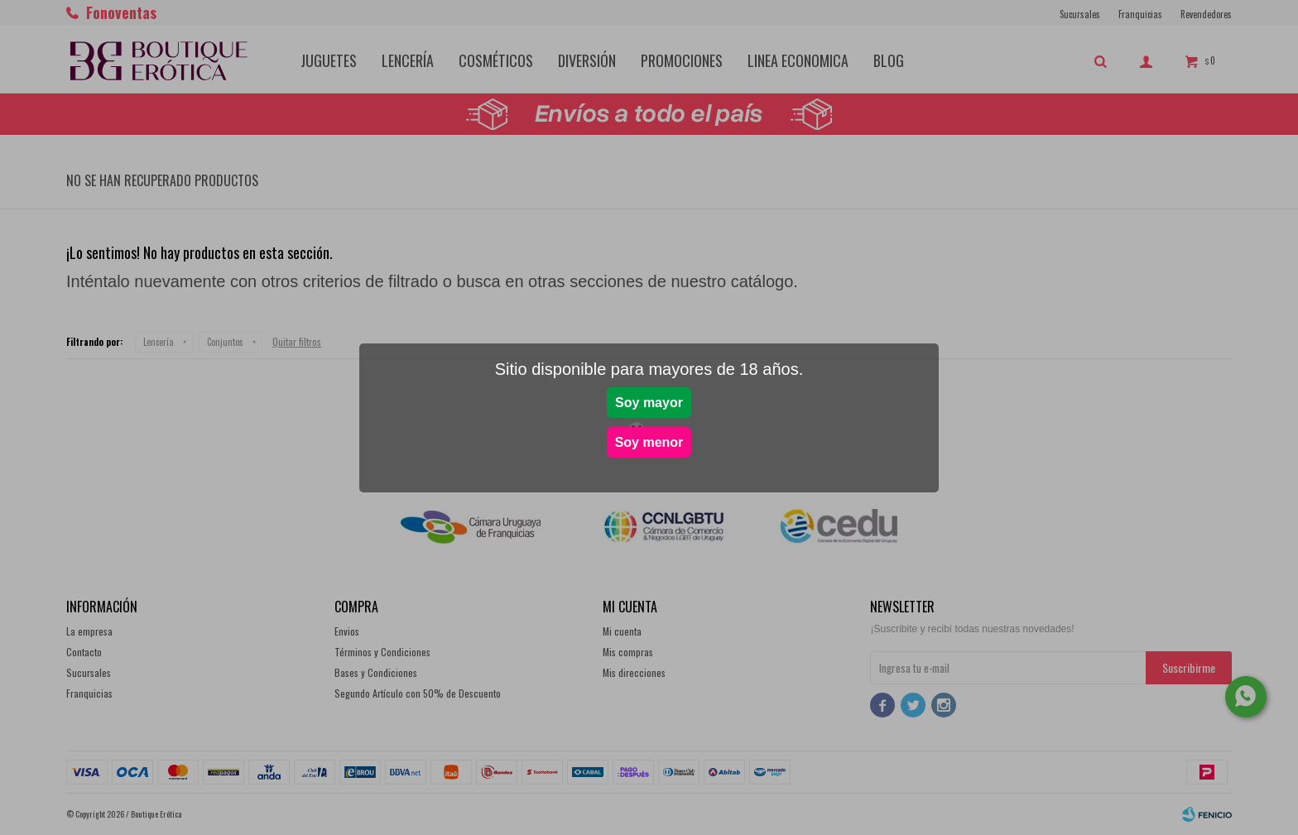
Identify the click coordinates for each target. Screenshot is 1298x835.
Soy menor (649, 442)
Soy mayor (649, 403)
